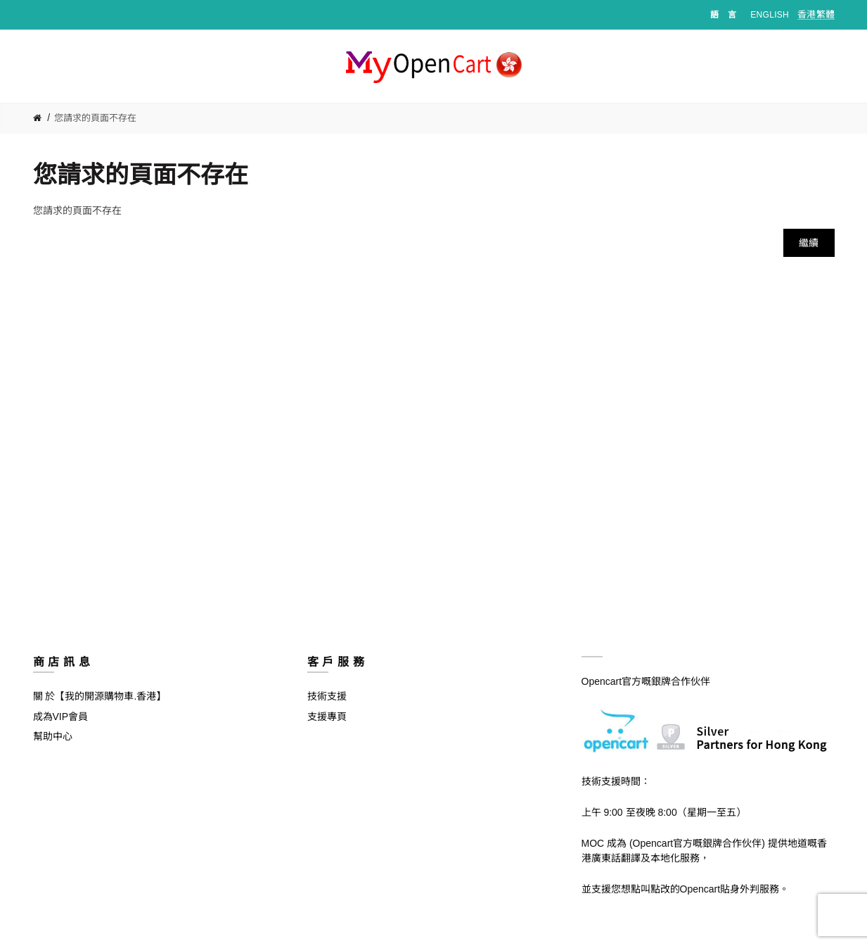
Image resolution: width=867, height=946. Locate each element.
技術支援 (327, 696)
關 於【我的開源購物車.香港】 (100, 696)
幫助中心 (52, 736)
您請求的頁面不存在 (95, 118)
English (769, 15)
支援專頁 (327, 716)
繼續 (809, 242)
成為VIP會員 (61, 716)
